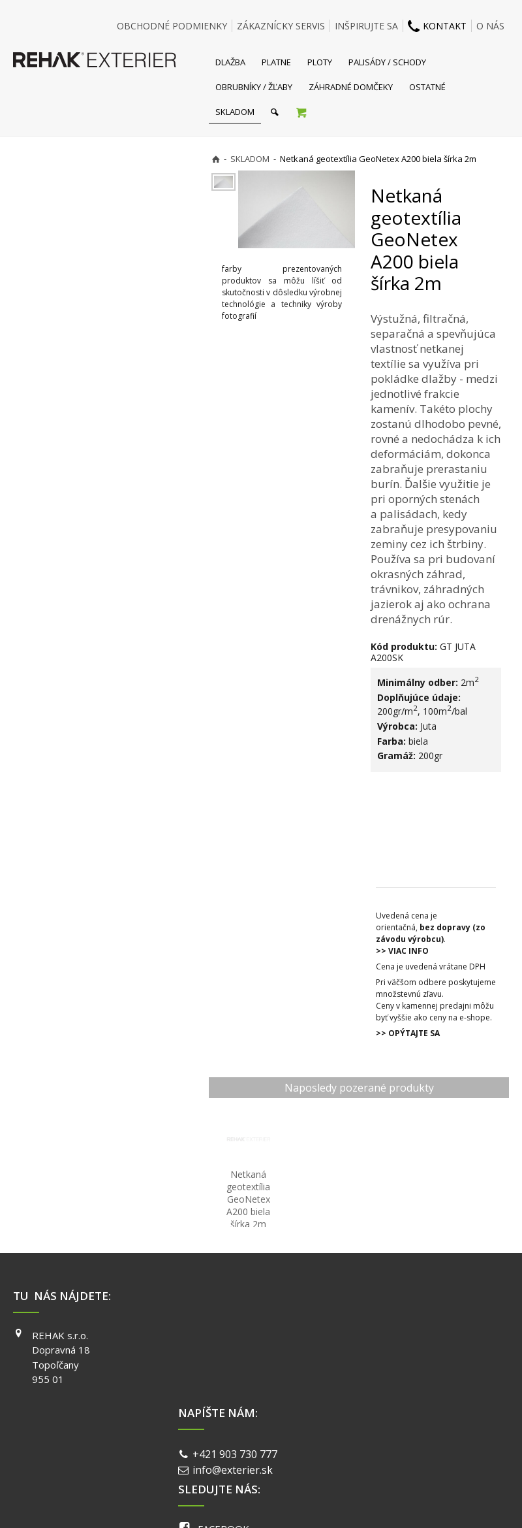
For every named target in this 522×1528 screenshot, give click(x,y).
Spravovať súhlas (462, 1438)
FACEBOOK (394, 1335)
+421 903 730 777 (237, 1336)
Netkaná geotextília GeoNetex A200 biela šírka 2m (249, 1199)
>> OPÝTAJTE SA (408, 1033)
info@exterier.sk (235, 1353)
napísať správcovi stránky (226, 1438)
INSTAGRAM (397, 1353)
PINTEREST (395, 1390)
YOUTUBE (392, 1372)
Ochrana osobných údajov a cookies (352, 1438)
